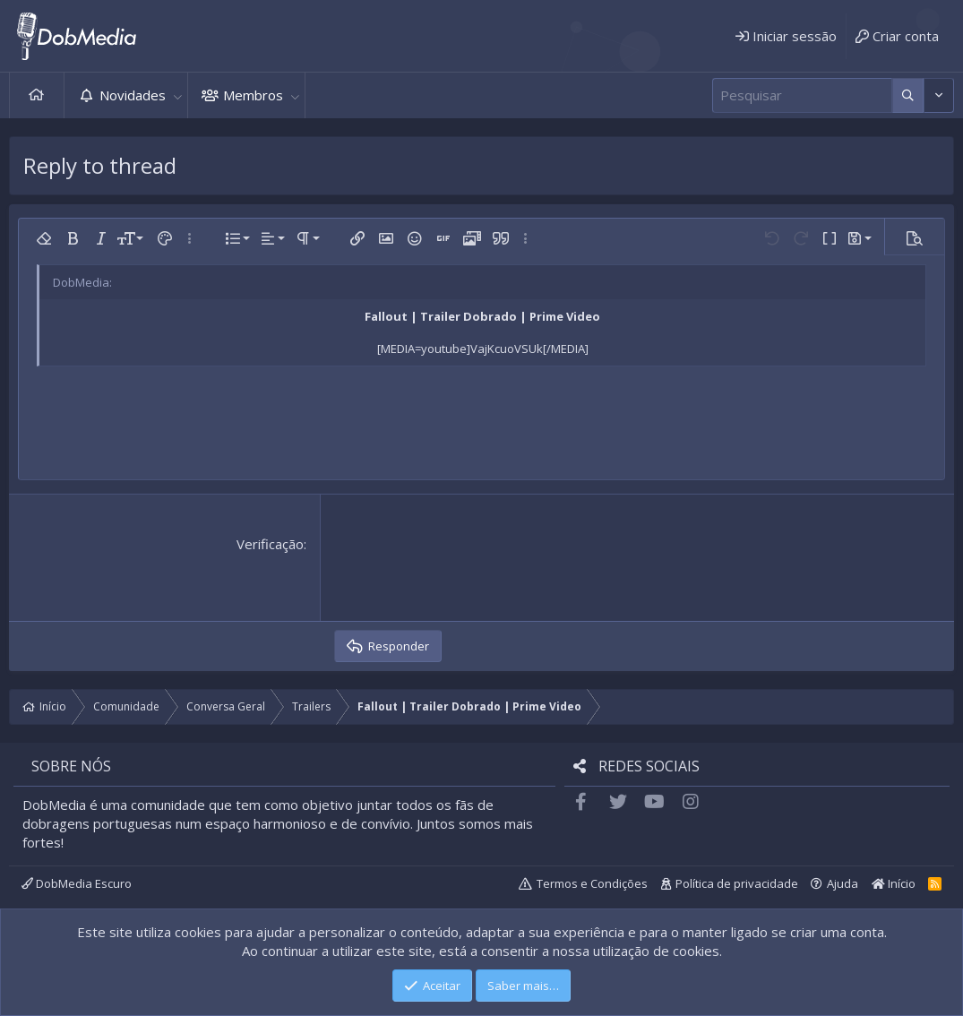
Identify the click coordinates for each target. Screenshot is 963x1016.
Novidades (132, 95)
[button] (177, 95)
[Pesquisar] (802, 95)
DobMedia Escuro (76, 883)
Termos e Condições (592, 883)
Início (37, 95)
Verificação (270, 544)
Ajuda (842, 883)
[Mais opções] (908, 95)
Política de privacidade (736, 883)
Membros (253, 95)
